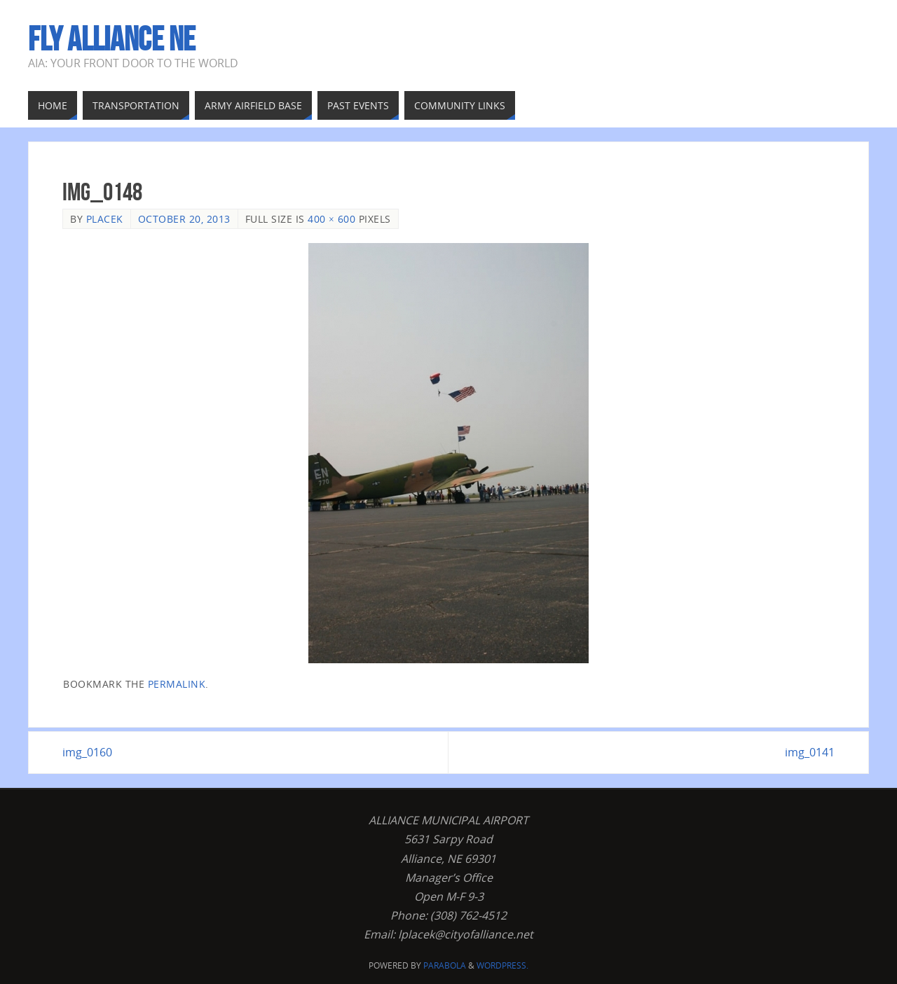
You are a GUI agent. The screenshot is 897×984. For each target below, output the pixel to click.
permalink (177, 684)
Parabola (444, 965)
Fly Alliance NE (112, 39)
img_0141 (810, 752)
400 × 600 (331, 219)
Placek (104, 219)
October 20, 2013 (184, 219)
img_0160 (87, 752)
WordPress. (502, 965)
